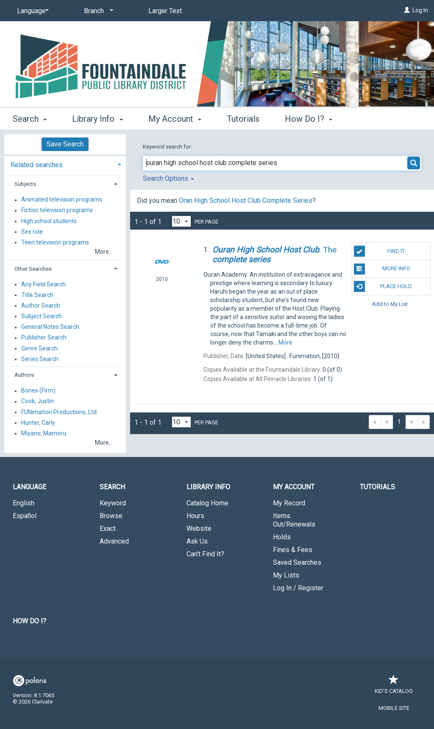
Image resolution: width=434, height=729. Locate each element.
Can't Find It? (205, 554)
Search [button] (30, 119)
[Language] (31, 11)
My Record (289, 503)
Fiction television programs (57, 210)
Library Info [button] (97, 119)
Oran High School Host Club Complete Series (245, 200)
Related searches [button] (37, 165)
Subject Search (41, 316)
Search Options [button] (168, 178)
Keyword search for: (168, 146)
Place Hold (383, 286)
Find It (379, 251)
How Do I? (29, 621)
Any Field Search (43, 284)
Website (198, 528)
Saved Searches (297, 562)
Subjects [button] (25, 184)
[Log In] (407, 10)
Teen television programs (55, 242)
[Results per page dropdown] (181, 221)
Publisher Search (44, 337)
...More (283, 342)
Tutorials (243, 119)
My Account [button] (174, 119)
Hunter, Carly (38, 422)
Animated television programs (61, 199)
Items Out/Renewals (294, 520)
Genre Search (39, 348)
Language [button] (29, 487)
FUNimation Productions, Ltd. (59, 412)
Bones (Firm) (38, 390)
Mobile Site (393, 708)
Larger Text (165, 11)
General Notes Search (50, 327)
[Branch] (97, 11)
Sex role (32, 231)
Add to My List (390, 304)
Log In (420, 10)
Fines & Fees (292, 550)
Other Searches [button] (33, 269)
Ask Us (197, 541)
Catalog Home (207, 503)
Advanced (114, 541)
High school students (49, 221)
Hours (195, 516)
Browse (111, 516)
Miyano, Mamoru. (44, 433)
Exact (108, 528)
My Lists (286, 575)
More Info (382, 269)
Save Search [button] (65, 144)
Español (24, 516)
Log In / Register (298, 588)
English (23, 503)
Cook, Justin (37, 401)
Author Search (40, 305)
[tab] (65, 164)
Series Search (39, 359)
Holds (282, 537)
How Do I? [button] (308, 119)
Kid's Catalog (394, 686)
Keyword (113, 503)
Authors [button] (24, 375)
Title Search (37, 295)
